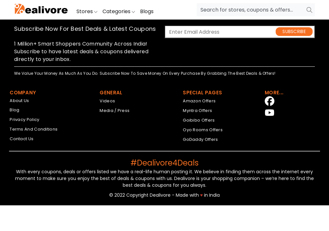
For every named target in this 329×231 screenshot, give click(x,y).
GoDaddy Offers (200, 139)
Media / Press (114, 110)
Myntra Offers (197, 110)
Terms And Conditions (34, 129)
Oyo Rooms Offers (203, 130)
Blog (14, 110)
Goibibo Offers (199, 120)
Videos (107, 101)
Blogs (147, 11)
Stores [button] (86, 11)
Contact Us (21, 139)
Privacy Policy (24, 119)
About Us (19, 101)
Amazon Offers (199, 101)
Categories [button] (118, 11)
